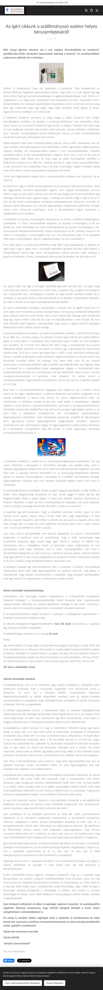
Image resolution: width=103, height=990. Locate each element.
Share (9, 961)
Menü (97, 10)
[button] (86, 10)
